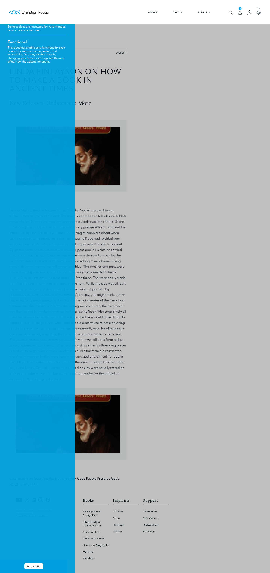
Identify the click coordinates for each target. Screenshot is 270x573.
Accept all (34, 566)
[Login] (249, 12)
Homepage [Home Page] (29, 12)
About (177, 12)
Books (153, 12)
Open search (231, 13)
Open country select (259, 13)
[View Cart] (240, 13)
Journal (204, 12)
